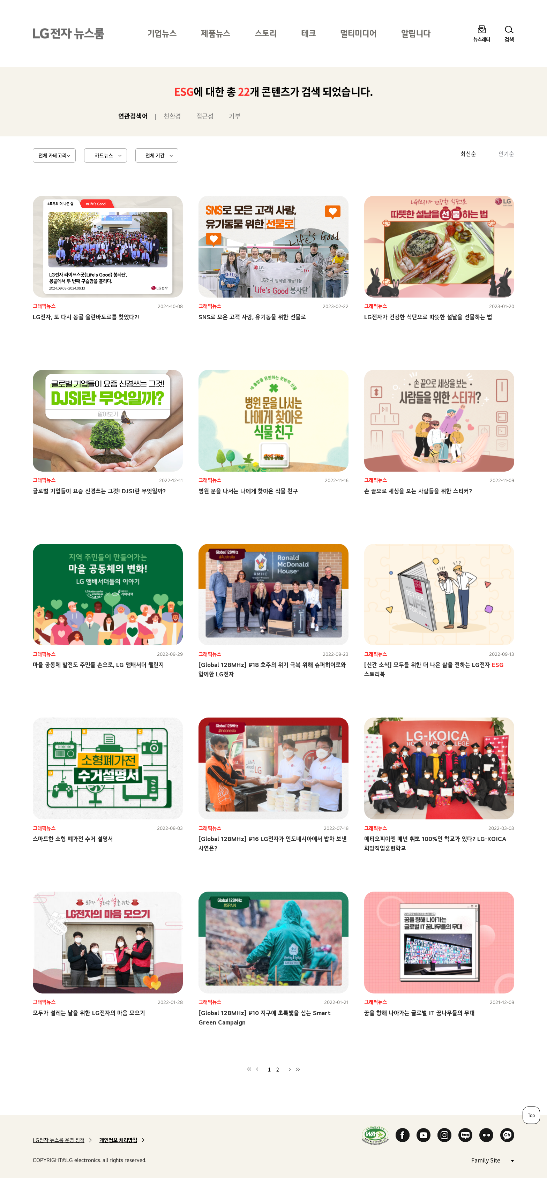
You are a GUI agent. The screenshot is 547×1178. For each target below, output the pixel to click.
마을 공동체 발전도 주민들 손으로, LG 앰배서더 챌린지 (98, 664)
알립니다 (415, 33)
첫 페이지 (249, 1069)
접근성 (205, 116)
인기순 (506, 153)
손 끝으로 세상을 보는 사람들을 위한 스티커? (418, 491)
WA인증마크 (375, 1135)
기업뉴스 (162, 33)
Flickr (486, 1135)
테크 (308, 33)
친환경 (172, 116)
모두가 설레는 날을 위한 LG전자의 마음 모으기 (89, 1012)
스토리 (266, 33)
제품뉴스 (215, 33)
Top (531, 1115)
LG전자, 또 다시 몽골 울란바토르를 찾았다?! (86, 317)
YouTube (423, 1135)
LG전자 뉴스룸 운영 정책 (58, 1140)
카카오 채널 (507, 1135)
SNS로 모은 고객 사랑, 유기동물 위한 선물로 (252, 317)
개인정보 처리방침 (118, 1140)
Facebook (403, 1135)
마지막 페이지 (297, 1069)
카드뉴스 (104, 155)
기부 (234, 116)
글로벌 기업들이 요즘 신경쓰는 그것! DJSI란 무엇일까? (99, 491)
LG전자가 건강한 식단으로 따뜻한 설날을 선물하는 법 (428, 317)
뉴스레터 (481, 39)
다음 (289, 1069)
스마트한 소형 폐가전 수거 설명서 (73, 838)
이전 (257, 1069)
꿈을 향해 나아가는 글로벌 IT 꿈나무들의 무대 (419, 1012)
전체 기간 (155, 155)
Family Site (492, 1159)
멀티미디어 (358, 33)
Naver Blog (465, 1135)
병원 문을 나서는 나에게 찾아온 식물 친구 (248, 491)
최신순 (468, 153)
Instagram (444, 1135)
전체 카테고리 (52, 155)
